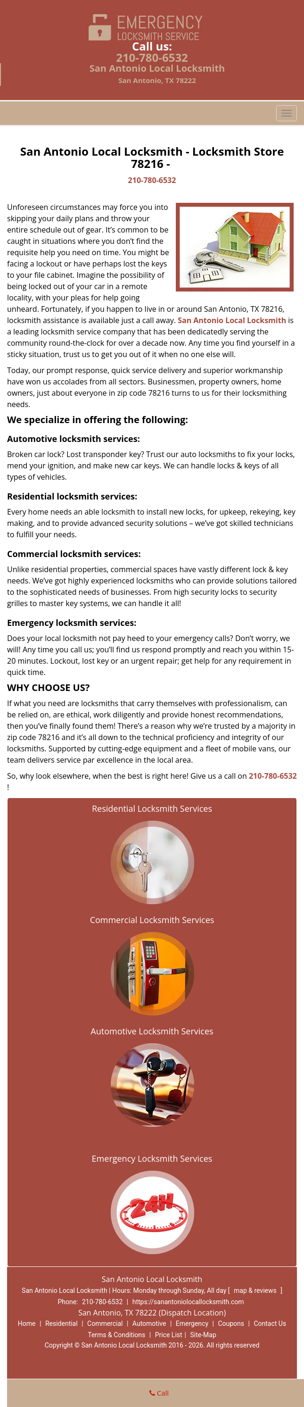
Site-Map (203, 1335)
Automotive (149, 1323)
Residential (61, 1323)
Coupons (231, 1323)
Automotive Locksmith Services (151, 1031)
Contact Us (270, 1323)
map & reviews (256, 1290)
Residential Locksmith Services (152, 808)
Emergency (192, 1323)
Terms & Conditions (116, 1335)
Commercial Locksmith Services (152, 919)
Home (27, 1323)
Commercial (105, 1323)
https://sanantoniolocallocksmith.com (188, 1302)
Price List (168, 1335)
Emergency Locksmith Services (152, 1158)
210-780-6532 (152, 57)
